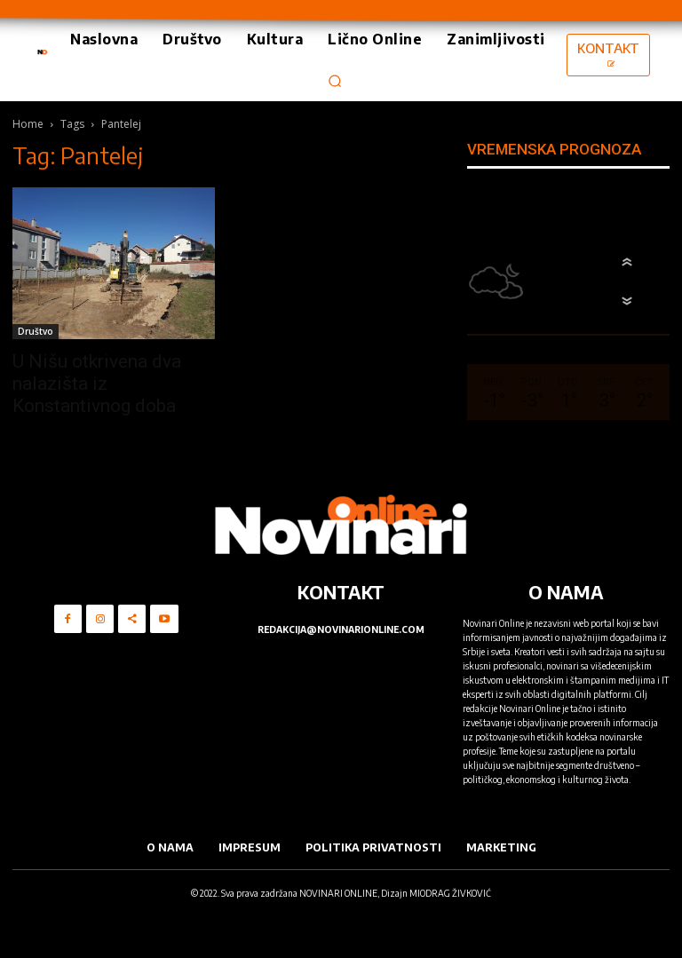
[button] (334, 80)
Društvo (35, 331)
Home (28, 123)
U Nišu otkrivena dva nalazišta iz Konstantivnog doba (96, 383)
